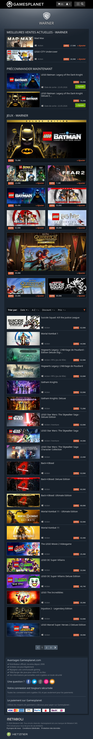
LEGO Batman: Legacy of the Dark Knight (62, 75)
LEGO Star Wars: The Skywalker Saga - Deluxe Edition (60, 416)
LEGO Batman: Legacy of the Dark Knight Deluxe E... (62, 94)
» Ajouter (81, 45)
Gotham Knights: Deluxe (53, 398)
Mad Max (39, 38)
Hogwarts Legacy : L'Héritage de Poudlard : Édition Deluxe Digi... (63, 351)
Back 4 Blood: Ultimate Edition (56, 495)
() (60, 4)
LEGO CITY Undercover (46, 52)
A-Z (35, 309)
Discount (48, 309)
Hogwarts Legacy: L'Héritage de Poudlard (62, 366)
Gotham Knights (49, 382)
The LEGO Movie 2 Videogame (56, 543)
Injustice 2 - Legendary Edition (56, 608)
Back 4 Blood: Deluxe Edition (55, 479)
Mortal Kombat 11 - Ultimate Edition (59, 511)
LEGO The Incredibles (52, 592)
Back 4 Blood (47, 463)
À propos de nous (14, 728)
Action (40, 45)
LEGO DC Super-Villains (53, 560)
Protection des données (50, 728)
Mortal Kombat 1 (49, 333)
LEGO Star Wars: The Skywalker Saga (59, 430)
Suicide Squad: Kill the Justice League (60, 317)
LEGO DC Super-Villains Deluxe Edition (60, 576)
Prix (62, 309)
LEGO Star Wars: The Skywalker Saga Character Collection (59, 448)
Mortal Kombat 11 (50, 527)
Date (24, 309)
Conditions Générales (31, 728)
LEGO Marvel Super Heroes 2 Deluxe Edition (63, 624)
